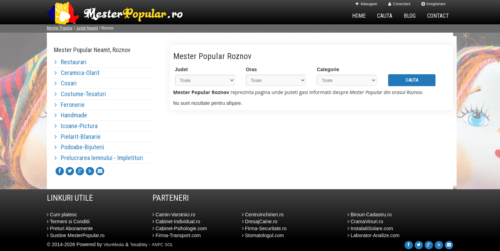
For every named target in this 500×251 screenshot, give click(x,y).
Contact (438, 15)
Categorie (328, 69)
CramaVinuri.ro (365, 221)
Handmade (71, 115)
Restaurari (70, 62)
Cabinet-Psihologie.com (179, 228)
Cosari (66, 83)
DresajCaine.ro (259, 221)
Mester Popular (60, 28)
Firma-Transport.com (176, 235)
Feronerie (70, 104)
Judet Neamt (87, 28)
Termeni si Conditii (68, 221)
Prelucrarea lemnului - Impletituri (99, 157)
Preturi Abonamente (70, 228)
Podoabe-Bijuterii (79, 147)
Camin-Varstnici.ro (173, 214)
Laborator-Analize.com (374, 235)
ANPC (157, 244)
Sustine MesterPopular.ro (76, 235)
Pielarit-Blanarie (78, 136)
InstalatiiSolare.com (370, 228)
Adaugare (366, 4)
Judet (181, 69)
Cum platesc (62, 214)
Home (359, 15)
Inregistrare (434, 4)
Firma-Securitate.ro (264, 228)
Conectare (399, 4)
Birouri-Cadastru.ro (370, 214)
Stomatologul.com (263, 235)
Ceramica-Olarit (77, 72)
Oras (251, 69)
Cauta (384, 15)
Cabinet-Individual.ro (176, 221)
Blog (410, 15)
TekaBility (139, 244)
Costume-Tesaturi (80, 94)
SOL (169, 244)
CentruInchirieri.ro (263, 214)
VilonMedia (113, 244)
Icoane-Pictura (76, 125)
